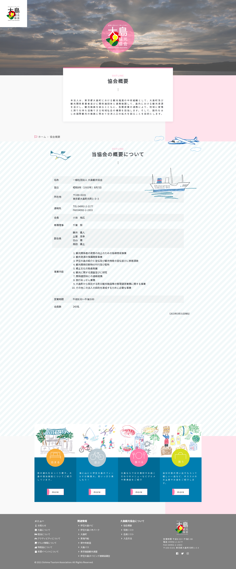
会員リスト (127, 534)
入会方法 (126, 538)
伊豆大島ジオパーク (88, 529)
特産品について (43, 547)
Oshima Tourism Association (56, 562)
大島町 (82, 534)
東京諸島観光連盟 (87, 551)
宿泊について (42, 534)
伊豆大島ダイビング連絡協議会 (93, 555)
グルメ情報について (45, 542)
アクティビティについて (47, 538)
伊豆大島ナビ (85, 525)
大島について (42, 529)
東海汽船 (83, 538)
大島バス (83, 547)
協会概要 (126, 525)
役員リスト (127, 529)
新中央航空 (84, 542)
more (55, 492)
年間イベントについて (46, 551)
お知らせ (40, 525)
